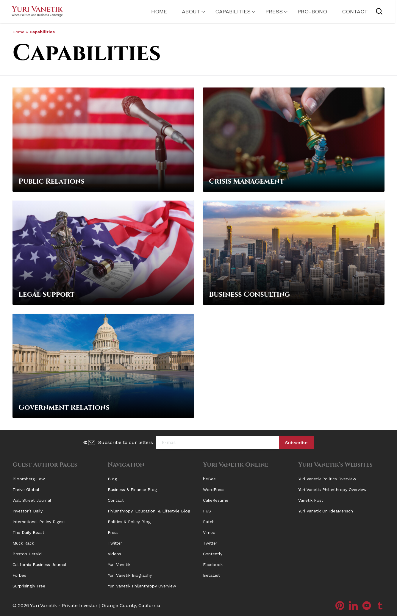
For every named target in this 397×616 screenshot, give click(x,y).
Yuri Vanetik (119, 564)
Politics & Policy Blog (129, 521)
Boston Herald (27, 553)
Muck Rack (23, 543)
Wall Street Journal (31, 500)
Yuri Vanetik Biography (130, 575)
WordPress (213, 489)
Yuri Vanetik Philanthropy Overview (142, 586)
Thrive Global (25, 489)
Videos (114, 553)
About (185, 11)
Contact (349, 11)
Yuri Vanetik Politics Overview (327, 478)
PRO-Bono (306, 11)
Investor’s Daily (27, 511)
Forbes (19, 575)
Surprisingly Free (28, 586)
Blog (112, 478)
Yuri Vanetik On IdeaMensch (325, 511)
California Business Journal (39, 564)
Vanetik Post (310, 500)
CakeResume (215, 500)
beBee (209, 478)
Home (153, 11)
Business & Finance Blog (132, 489)
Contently (212, 553)
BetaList (211, 575)
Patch (209, 521)
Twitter (115, 543)
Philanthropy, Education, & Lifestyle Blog (149, 511)
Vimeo (209, 532)
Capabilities (227, 11)
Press (268, 11)
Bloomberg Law (28, 478)
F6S (207, 511)
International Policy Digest (38, 521)
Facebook (213, 564)
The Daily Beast (28, 532)
